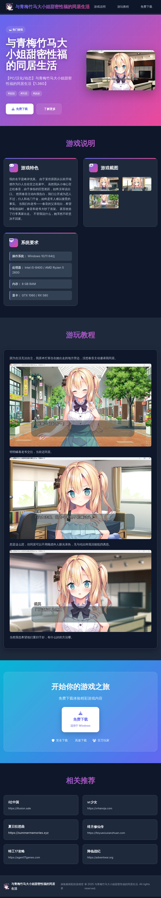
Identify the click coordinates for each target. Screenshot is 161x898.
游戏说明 (100, 6)
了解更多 (50, 109)
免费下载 (146, 6)
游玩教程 (123, 6)
